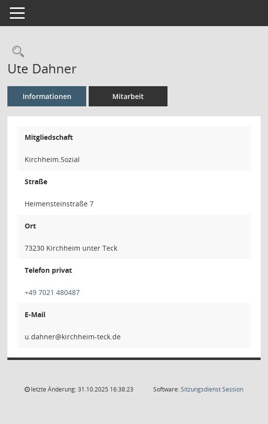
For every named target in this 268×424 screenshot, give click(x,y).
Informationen (47, 96)
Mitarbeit (128, 96)
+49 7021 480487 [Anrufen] (52, 292)
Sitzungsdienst (212, 389)
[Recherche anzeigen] (15, 52)
